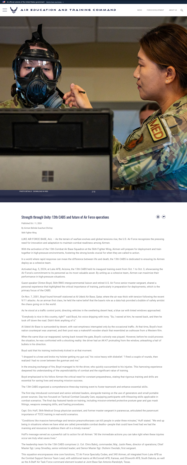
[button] (55, 2)
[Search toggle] (182, 10)
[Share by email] (164, 217)
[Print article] (158, 217)
